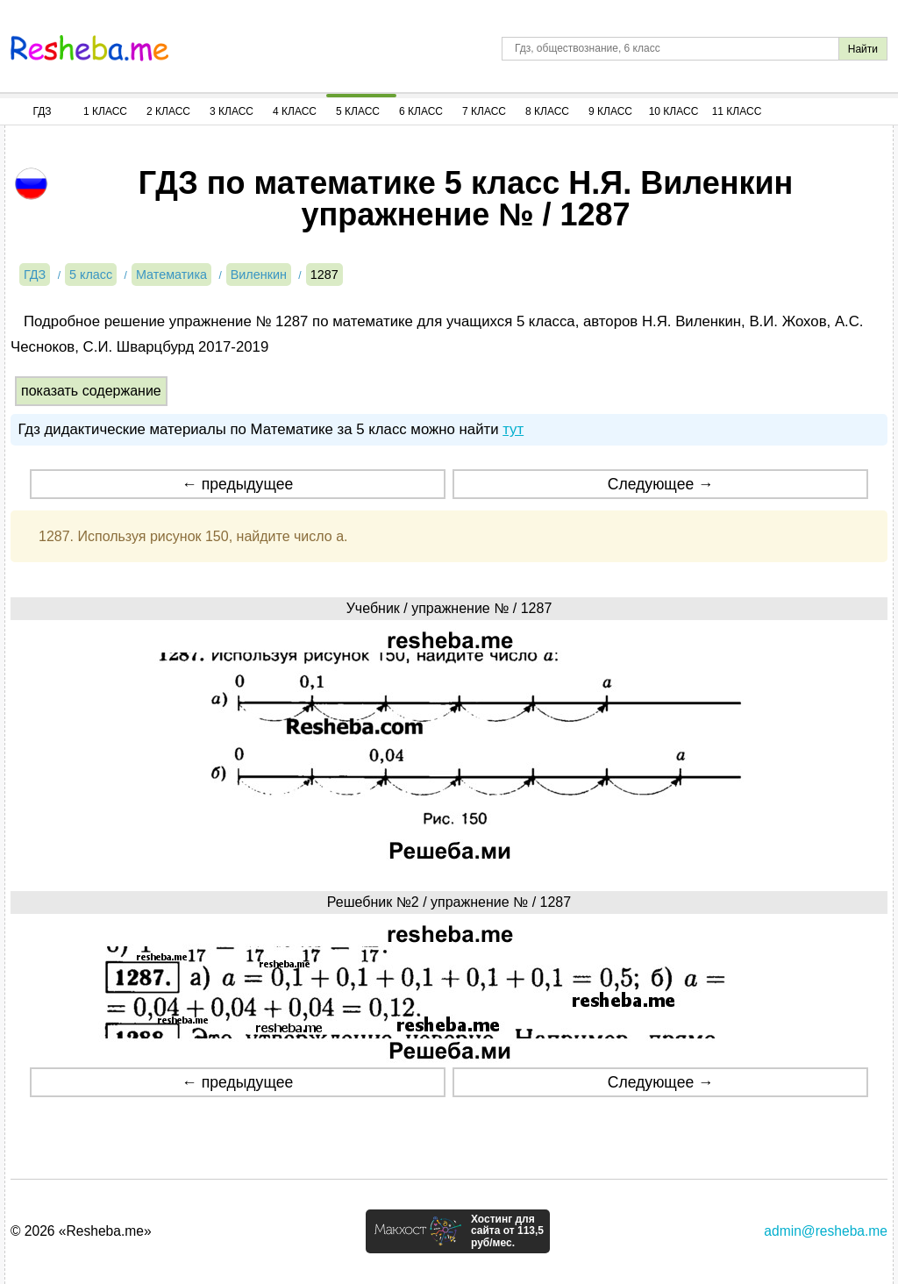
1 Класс (105, 111)
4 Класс (295, 111)
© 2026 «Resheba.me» (81, 1230)
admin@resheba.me (825, 1230)
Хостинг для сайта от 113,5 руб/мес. (507, 1231)
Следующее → (661, 484)
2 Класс (168, 111)
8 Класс (547, 111)
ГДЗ (41, 111)
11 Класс (737, 111)
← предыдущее (237, 484)
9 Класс (610, 111)
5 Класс (358, 111)
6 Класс (421, 111)
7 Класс (484, 111)
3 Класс (231, 111)
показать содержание (91, 390)
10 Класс (674, 111)
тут (513, 429)
